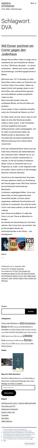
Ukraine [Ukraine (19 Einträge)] (22, 343)
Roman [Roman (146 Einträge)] (28, 339)
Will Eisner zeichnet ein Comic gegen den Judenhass (17, 50)
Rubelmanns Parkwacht (9, 409)
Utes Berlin (5, 418)
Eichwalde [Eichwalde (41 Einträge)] (4, 329)
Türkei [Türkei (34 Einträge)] (13, 343)
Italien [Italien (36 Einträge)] (3, 336)
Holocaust (4, 278)
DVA (25, 276)
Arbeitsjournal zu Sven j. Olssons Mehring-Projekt (18, 403)
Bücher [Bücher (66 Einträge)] (4, 326)
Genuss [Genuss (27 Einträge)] (7, 332)
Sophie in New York (8, 412)
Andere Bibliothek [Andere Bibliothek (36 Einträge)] (11, 323)
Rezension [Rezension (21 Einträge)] (21, 340)
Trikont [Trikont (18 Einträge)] (9, 343)
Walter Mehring (6, 421)
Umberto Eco (32, 278)
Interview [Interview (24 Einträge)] (34, 332)
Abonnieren (8, 393)
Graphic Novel (31, 276)
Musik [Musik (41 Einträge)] (3, 340)
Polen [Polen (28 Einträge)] (16, 340)
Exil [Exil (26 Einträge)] (9, 329)
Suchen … (4, 306)
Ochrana (15, 278)
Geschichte (20, 269)
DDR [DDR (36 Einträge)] (11, 326)
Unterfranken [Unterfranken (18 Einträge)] (27, 343)
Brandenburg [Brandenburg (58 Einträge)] (30, 323)
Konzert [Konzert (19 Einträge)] (11, 336)
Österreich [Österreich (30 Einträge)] (9, 346)
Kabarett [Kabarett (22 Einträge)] (8, 336)
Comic (16, 271)
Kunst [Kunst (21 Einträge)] (18, 336)
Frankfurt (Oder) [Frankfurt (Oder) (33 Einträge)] (20, 329)
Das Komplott (23, 271)
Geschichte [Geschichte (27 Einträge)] (12, 332)
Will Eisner (4, 281)
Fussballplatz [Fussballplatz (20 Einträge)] (33, 329)
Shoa (26, 278)
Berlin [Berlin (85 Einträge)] (22, 323)
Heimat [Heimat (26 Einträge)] (29, 332)
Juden (10, 278)
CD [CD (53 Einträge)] (8, 327)
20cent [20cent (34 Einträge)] (3, 323)
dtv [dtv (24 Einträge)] (32, 326)
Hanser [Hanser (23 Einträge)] (25, 332)
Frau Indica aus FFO (8, 406)
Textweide (4, 415)
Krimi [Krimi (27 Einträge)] (15, 336)
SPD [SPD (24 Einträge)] (6, 343)
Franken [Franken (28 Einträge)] (13, 329)
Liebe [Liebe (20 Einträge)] (21, 336)
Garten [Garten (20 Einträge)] (2, 332)
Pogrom (21, 278)
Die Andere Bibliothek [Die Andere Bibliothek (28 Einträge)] (25, 326)
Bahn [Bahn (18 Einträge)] (18, 323)
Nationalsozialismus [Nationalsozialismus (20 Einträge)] (10, 340)
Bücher (14, 269)
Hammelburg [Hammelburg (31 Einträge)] (19, 332)
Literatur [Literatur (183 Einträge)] (27, 335)
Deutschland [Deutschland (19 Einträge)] (16, 326)
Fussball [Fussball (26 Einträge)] (28, 329)
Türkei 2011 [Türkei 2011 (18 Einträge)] (17, 343)
